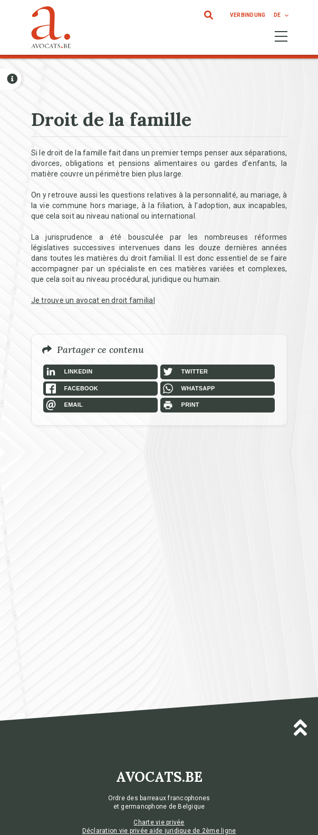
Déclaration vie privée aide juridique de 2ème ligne (159, 830)
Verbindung (248, 15)
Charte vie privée (158, 822)
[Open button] (10, 79)
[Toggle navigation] (281, 36)
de (277, 15)
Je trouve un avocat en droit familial (93, 300)
